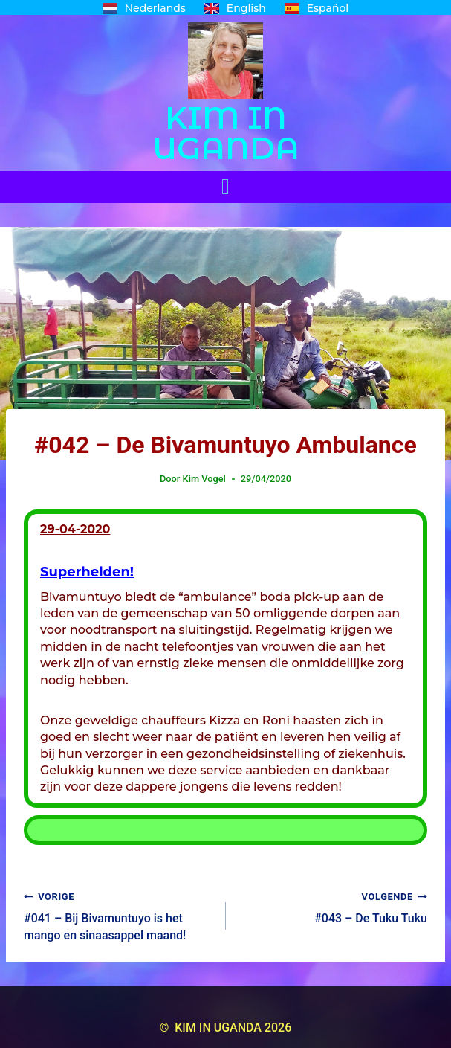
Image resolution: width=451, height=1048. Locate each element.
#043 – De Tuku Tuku (333, 906)
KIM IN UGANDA (225, 133)
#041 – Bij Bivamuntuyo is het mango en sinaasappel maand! (119, 915)
